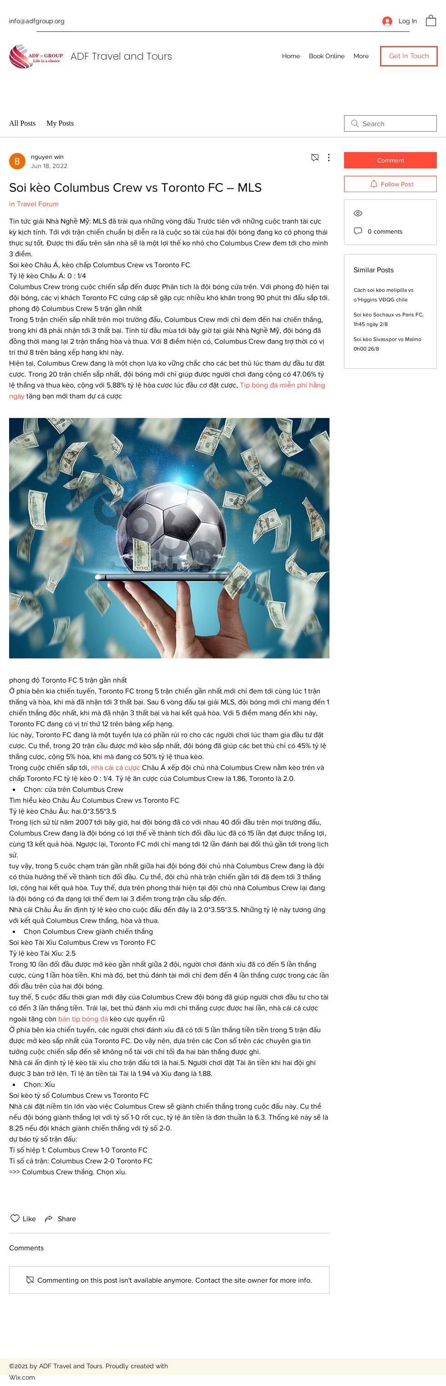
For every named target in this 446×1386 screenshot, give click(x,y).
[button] (431, 20)
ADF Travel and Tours (121, 56)
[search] (390, 123)
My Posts (60, 123)
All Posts (22, 123)
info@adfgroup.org (37, 21)
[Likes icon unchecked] (15, 1218)
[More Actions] (324, 157)
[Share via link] (59, 1218)
